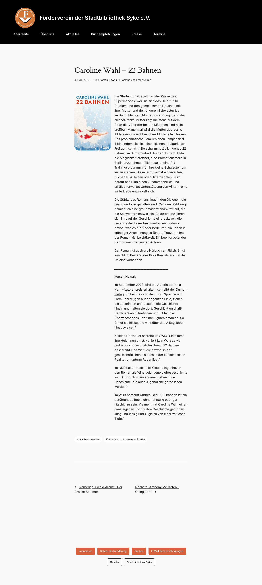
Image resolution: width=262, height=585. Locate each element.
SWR (162, 336)
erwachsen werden (88, 439)
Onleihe (114, 562)
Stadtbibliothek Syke (139, 562)
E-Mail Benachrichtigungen (167, 551)
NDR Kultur (127, 368)
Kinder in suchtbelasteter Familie (125, 439)
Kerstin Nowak (108, 79)
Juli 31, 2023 (82, 79)
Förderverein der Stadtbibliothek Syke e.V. (95, 17)
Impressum (85, 551)
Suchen (138, 551)
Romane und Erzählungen (136, 79)
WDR (122, 395)
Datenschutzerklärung (113, 551)
